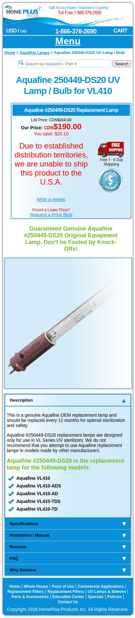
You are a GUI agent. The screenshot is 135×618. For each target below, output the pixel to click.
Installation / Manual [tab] (68, 535)
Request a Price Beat (51, 214)
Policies (114, 597)
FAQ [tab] (68, 558)
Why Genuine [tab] (68, 570)
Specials (96, 597)
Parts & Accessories (30, 597)
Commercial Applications (101, 586)
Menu (68, 41)
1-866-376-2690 (75, 31)
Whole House (36, 586)
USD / (16, 31)
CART (120, 31)
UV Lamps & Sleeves (107, 591)
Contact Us (68, 602)
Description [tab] (68, 400)
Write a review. (51, 199)
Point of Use (63, 586)
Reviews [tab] (68, 546)
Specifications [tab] (68, 523)
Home (14, 586)
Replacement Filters (25, 591)
